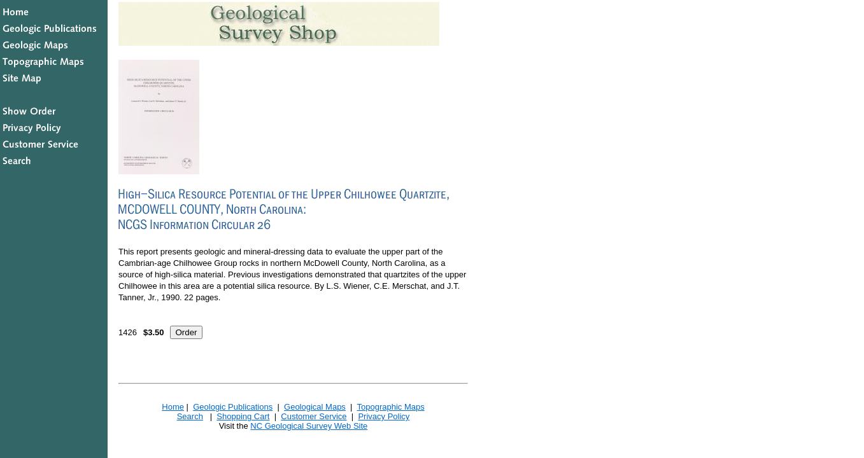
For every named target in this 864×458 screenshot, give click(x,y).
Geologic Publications (233, 407)
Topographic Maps (390, 407)
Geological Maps (315, 407)
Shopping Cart (242, 416)
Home (173, 407)
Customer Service (313, 416)
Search (190, 416)
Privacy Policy (383, 416)
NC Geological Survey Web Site (308, 426)
